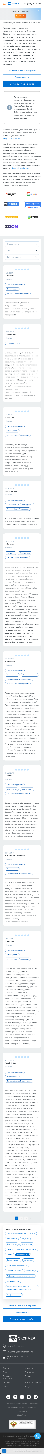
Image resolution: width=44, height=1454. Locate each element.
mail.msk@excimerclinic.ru (20, 1352)
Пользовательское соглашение (22, 1407)
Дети (9, 1249)
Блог (5, 1372)
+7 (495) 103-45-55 (32, 4)
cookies (26, 1451)
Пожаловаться (22, 77)
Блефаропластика (14, 1295)
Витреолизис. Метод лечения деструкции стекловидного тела (19, 1288)
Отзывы (29, 1376)
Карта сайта (22, 1411)
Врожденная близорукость (17, 1265)
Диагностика (12, 1244)
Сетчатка (32, 1249)
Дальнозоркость (13, 1260)
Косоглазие (20, 1249)
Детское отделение (8, 1377)
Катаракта (31, 1233)
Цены (5, 1387)
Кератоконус (31, 1270)
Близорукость (22, 1255)
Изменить (20, 16)
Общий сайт (22, 1415)
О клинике (30, 1372)
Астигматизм (12, 1239)
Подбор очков (26, 1244)
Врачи (6, 1368)
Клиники (29, 1368)
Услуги (28, 1387)
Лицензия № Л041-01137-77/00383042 (22, 1403)
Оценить (26, 1426)
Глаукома (25, 1239)
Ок (4, 1451)
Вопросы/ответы (33, 1382)
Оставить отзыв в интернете (22, 70)
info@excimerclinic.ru (12, 139)
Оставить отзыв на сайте (22, 84)
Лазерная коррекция (15, 1233)
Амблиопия (28, 1260)
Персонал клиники (14, 1270)
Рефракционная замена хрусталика (20, 1276)
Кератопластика (13, 1281)
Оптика (9, 1255)
